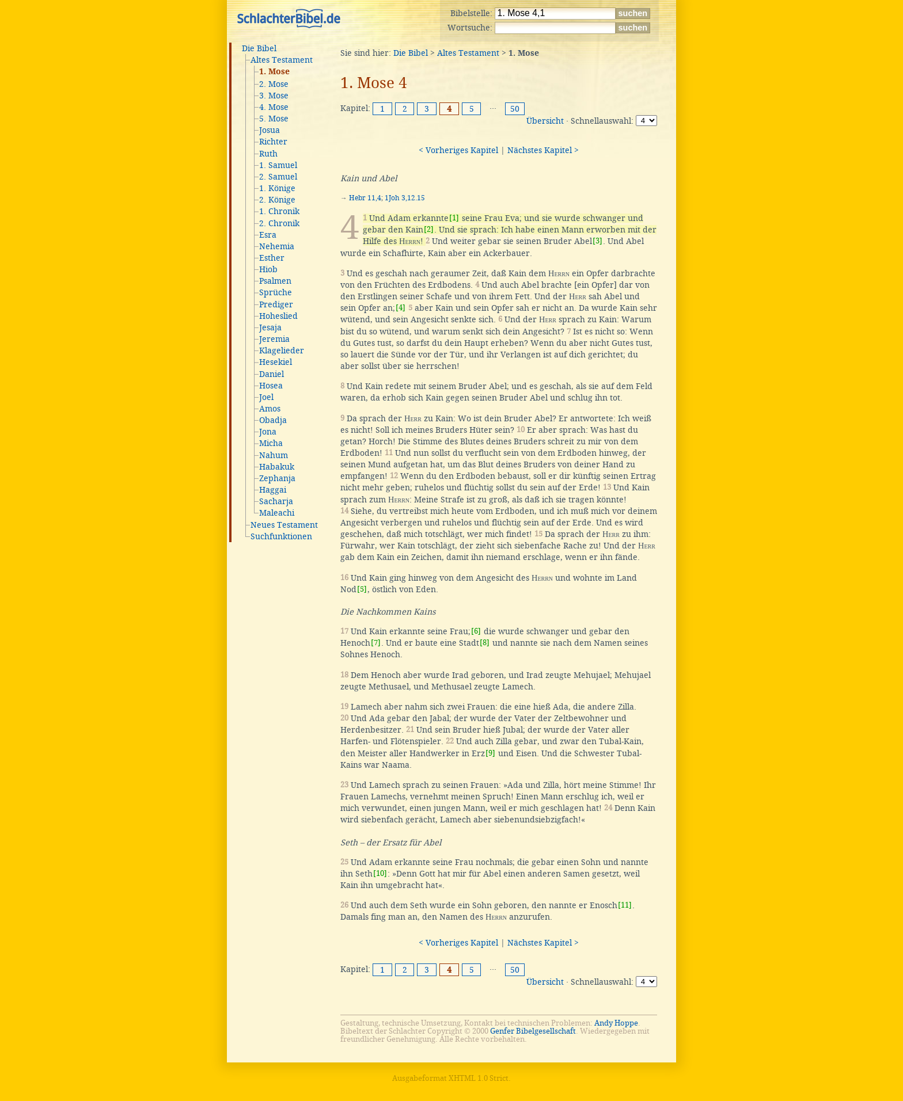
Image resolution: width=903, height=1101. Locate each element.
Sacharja (276, 501)
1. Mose (274, 72)
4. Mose (274, 107)
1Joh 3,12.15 (405, 198)
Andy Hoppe (616, 1023)
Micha (271, 443)
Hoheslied (278, 316)
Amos (269, 408)
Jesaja (270, 327)
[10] (380, 873)
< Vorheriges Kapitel (458, 150)
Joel (266, 397)
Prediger (276, 304)
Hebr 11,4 (365, 198)
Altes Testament (282, 59)
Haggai (272, 489)
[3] (597, 241)
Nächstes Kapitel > (543, 150)
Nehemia (276, 246)
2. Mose (274, 84)
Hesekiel (275, 362)
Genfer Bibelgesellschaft (533, 1031)
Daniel (271, 374)
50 (514, 108)
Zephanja (277, 478)
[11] (625, 905)
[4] (400, 307)
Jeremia (274, 339)
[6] (476, 631)
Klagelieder (281, 350)
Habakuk (276, 466)
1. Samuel (278, 165)
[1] (454, 218)
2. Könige (277, 199)
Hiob (268, 269)
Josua (269, 130)
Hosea (271, 385)
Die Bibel (259, 48)
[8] (485, 642)
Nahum (273, 455)
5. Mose (274, 118)
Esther (271, 257)
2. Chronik (279, 223)
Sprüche (275, 292)
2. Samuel (278, 176)
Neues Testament (284, 524)
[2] (429, 229)
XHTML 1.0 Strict (479, 1078)
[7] (376, 642)
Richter (273, 141)
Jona (267, 431)
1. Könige (277, 188)
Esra (267, 234)
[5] (362, 589)
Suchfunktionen (281, 536)
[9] (490, 753)
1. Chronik (279, 211)
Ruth (268, 153)
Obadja (273, 420)
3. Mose (274, 95)
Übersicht (545, 120)
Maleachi (276, 512)
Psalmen (275, 280)
